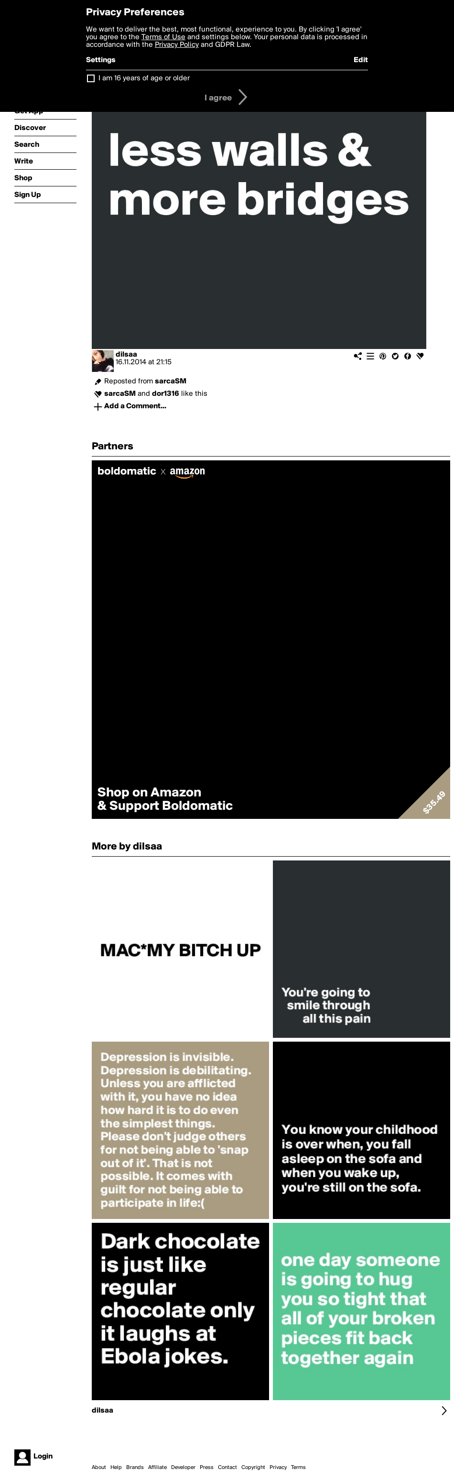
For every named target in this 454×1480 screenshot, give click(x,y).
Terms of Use (163, 37)
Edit (361, 60)
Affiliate (157, 1467)
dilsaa (126, 355)
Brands (135, 1467)
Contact (227, 1467)
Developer (183, 1467)
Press (207, 1467)
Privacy (278, 1467)
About (99, 1467)
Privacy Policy (177, 45)
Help (116, 1467)
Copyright (253, 1467)
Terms (298, 1467)
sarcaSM (170, 381)
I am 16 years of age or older (144, 78)
